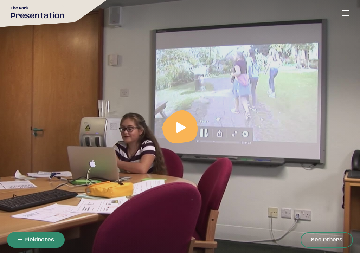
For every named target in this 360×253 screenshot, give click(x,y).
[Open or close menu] (346, 13)
